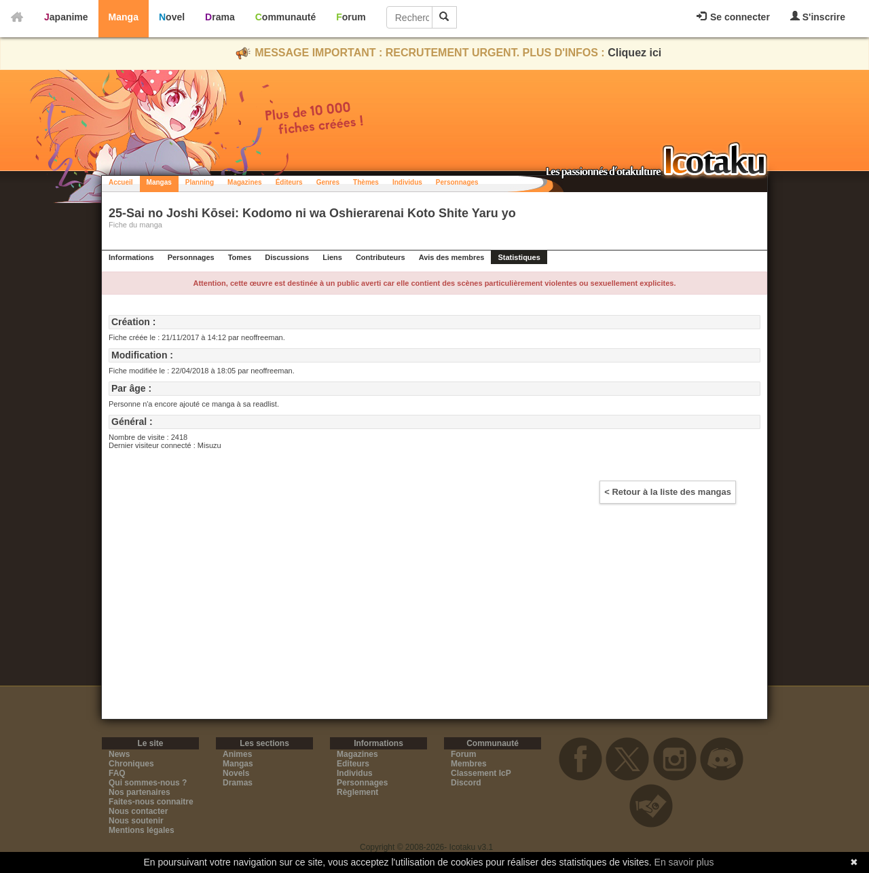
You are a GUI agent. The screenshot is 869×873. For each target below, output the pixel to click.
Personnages (457, 182)
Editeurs (353, 763)
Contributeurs (380, 257)
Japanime (66, 17)
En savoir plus (684, 862)
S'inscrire (817, 16)
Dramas (238, 782)
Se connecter (733, 17)
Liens (332, 257)
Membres (469, 763)
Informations (131, 257)
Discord (466, 782)
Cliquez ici (634, 52)
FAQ (117, 773)
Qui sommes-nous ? (148, 782)
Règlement (357, 792)
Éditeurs (289, 182)
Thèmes (366, 182)
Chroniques (131, 763)
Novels (236, 773)
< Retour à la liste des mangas (667, 492)
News (119, 754)
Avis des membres (452, 257)
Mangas (159, 182)
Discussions (287, 257)
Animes (237, 754)
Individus (407, 182)
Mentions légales (141, 830)
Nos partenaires (139, 792)
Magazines (244, 182)
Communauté (285, 17)
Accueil (121, 182)
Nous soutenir (136, 820)
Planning (199, 182)
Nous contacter (138, 811)
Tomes (240, 257)
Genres (327, 182)
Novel (172, 17)
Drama (220, 17)
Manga (123, 17)
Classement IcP (481, 773)
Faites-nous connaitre (151, 801)
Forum (351, 17)
